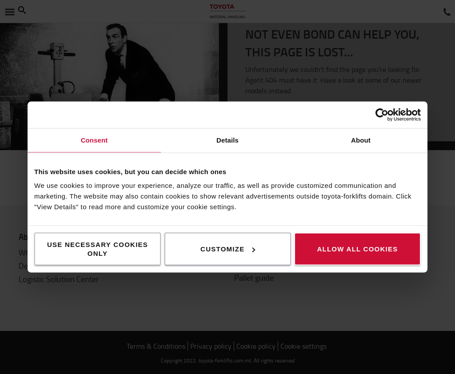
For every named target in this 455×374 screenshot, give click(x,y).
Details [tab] (227, 140)
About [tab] (361, 140)
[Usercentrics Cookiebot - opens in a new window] (382, 115)
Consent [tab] (94, 140)
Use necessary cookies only (97, 249)
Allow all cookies (357, 249)
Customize (227, 249)
